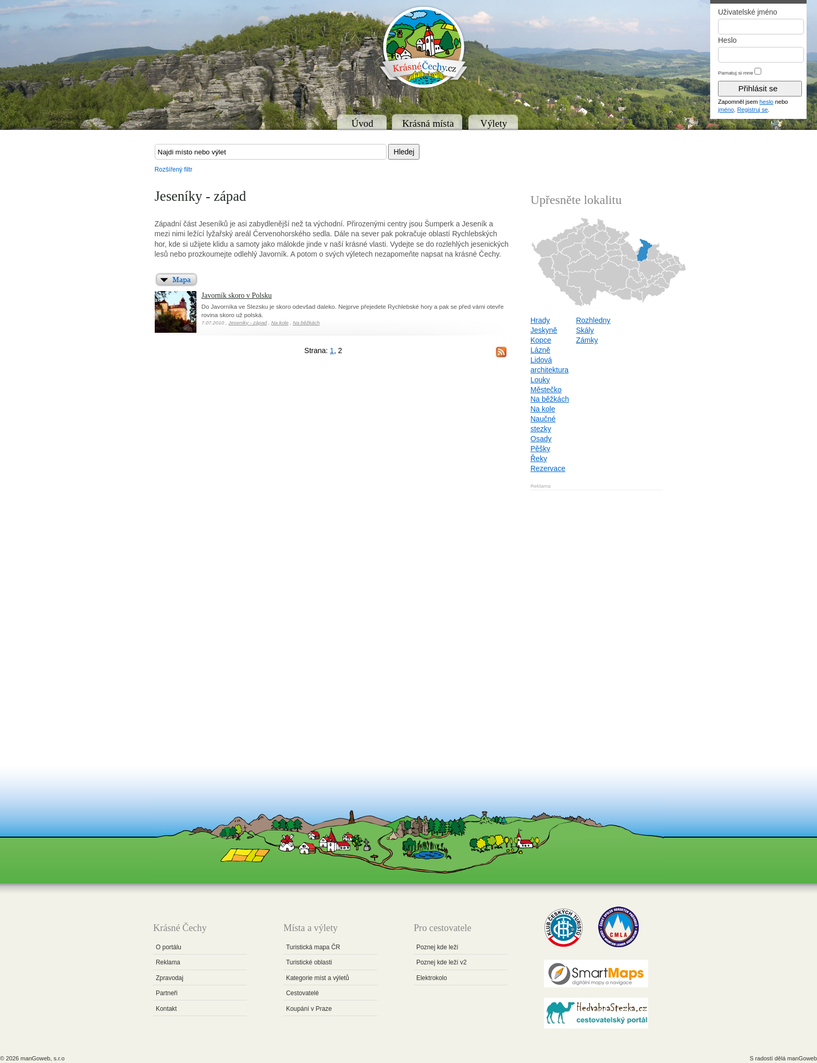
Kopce (540, 340)
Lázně (540, 350)
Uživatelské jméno (747, 12)
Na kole (279, 322)
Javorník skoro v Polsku (237, 295)
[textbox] (271, 152)
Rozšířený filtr (174, 169)
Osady (540, 438)
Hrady (540, 320)
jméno (726, 109)
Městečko (546, 389)
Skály (584, 330)
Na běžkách (306, 322)
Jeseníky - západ (247, 322)
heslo (767, 102)
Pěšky (540, 448)
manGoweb (802, 1058)
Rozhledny (593, 320)
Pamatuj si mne (735, 73)
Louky (540, 380)
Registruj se (752, 109)
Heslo (727, 40)
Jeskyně (543, 330)
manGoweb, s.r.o (42, 1058)
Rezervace (547, 468)
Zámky (587, 340)
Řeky (538, 458)
